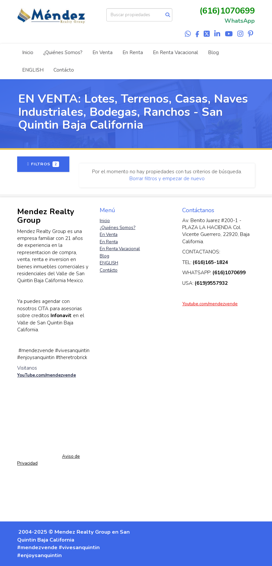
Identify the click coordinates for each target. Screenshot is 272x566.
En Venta (102, 52)
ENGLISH (33, 70)
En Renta (132, 52)
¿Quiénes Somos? (63, 52)
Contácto (63, 70)
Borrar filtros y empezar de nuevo (167, 178)
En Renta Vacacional (175, 52)
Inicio (27, 52)
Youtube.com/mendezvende (210, 304)
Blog (213, 52)
